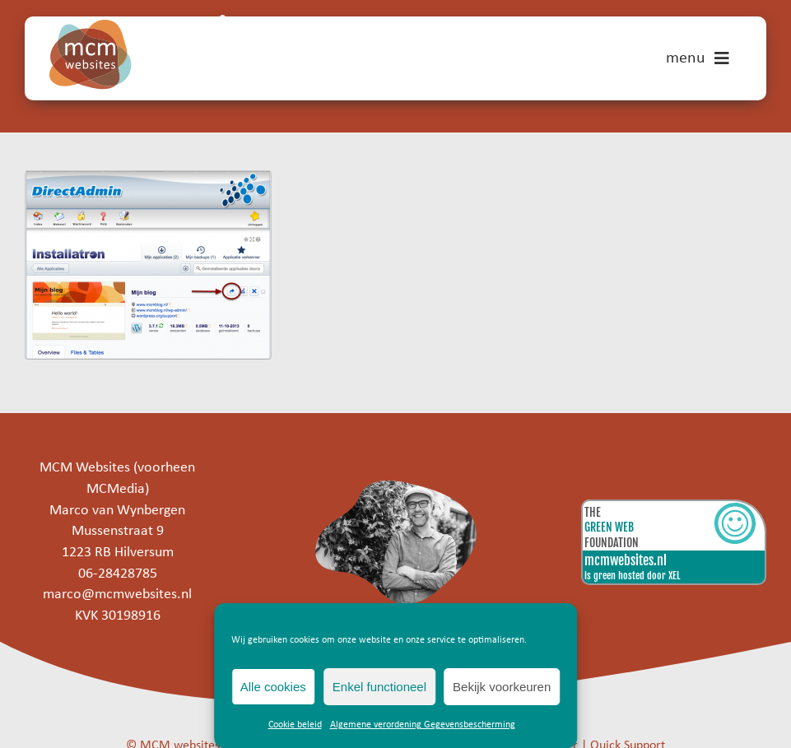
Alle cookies (273, 687)
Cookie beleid (295, 725)
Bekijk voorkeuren (502, 687)
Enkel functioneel (379, 687)
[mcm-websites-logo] (90, 27)
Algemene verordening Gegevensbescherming (422, 725)
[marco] (395, 487)
